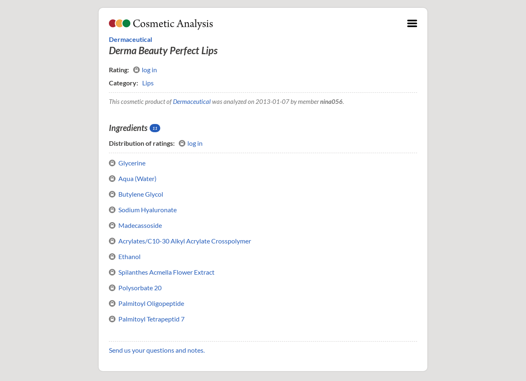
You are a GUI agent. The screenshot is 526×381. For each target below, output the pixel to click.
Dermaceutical (130, 39)
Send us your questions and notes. (157, 350)
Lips (148, 83)
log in (145, 69)
